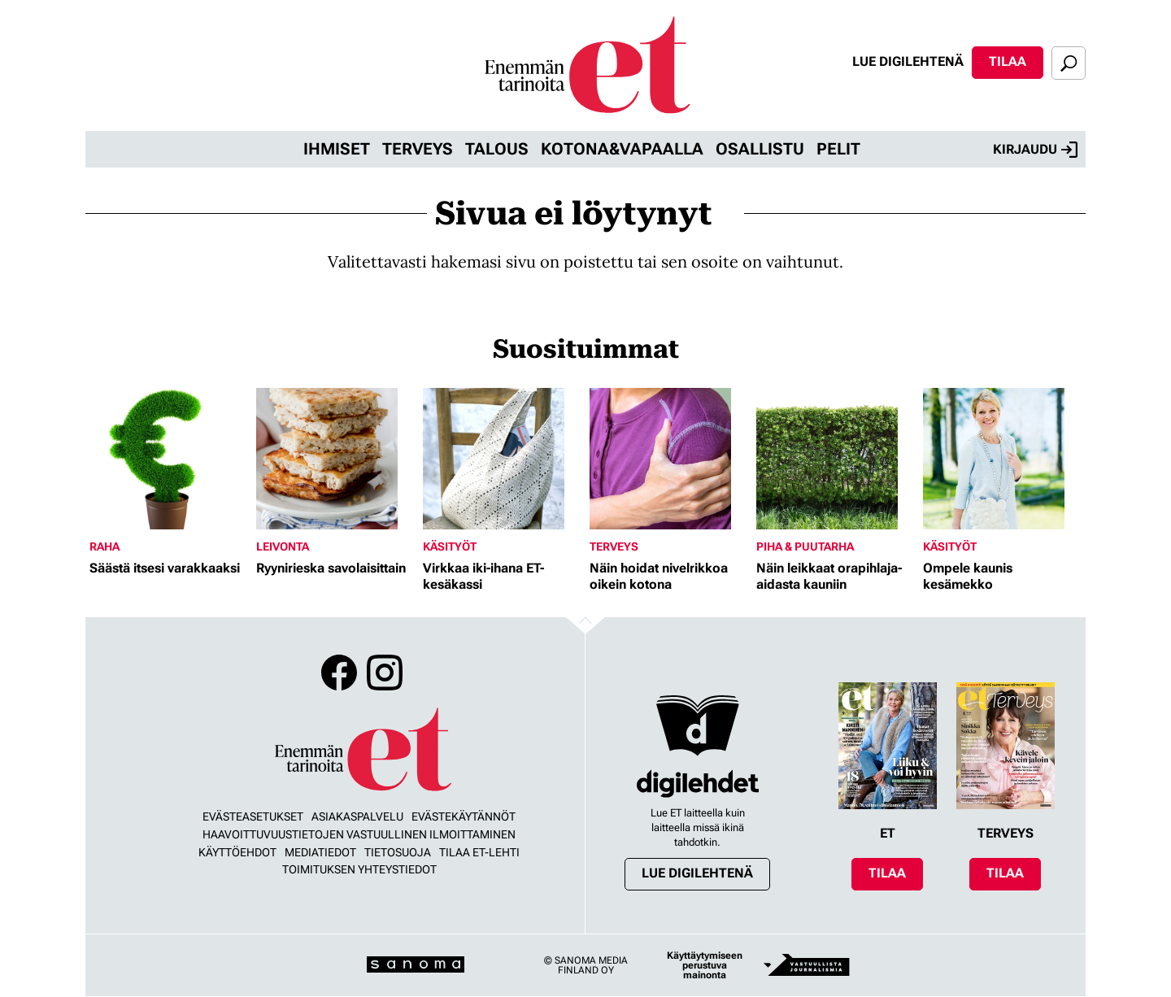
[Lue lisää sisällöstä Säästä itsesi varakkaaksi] (168, 458)
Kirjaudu (1035, 149)
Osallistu (760, 149)
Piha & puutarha (805, 546)
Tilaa (1007, 61)
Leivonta (282, 546)
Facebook (339, 672)
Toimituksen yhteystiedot (359, 869)
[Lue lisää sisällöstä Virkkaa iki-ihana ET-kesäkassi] (502, 458)
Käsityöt (450, 546)
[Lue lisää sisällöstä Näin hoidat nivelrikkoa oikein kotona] (669, 458)
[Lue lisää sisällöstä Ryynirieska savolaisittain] (335, 458)
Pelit (838, 149)
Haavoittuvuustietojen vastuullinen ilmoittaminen (359, 834)
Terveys (417, 149)
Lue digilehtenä (908, 61)
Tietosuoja (397, 852)
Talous (497, 149)
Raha (104, 546)
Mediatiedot (320, 852)
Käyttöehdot (237, 852)
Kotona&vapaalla (622, 149)
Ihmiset (336, 149)
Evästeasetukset (252, 816)
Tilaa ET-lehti (479, 852)
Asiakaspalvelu (357, 816)
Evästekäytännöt (463, 816)
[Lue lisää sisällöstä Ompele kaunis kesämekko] (1002, 458)
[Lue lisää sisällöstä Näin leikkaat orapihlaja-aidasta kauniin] (835, 458)
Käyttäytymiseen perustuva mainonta (704, 965)
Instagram (385, 672)
